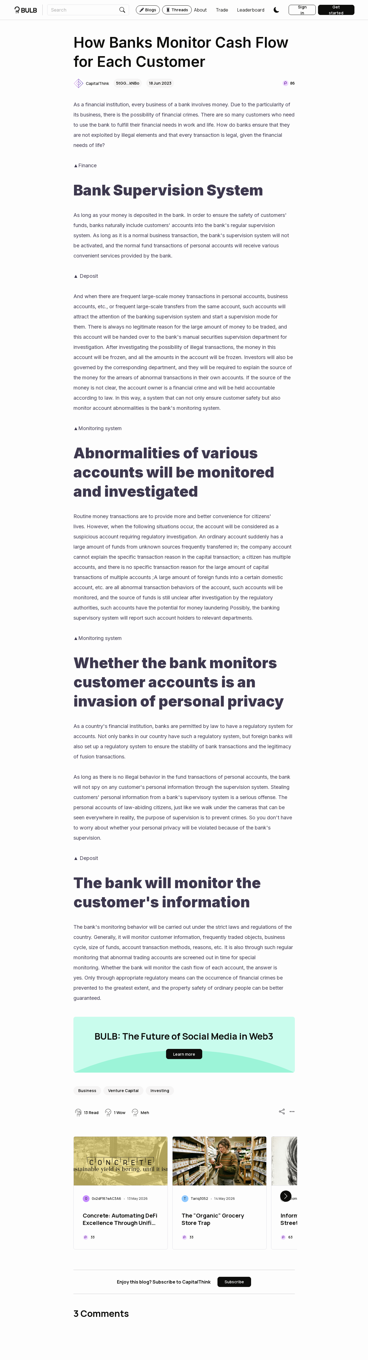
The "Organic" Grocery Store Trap (213, 1219)
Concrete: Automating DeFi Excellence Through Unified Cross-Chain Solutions (120, 1220)
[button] (200, 9)
